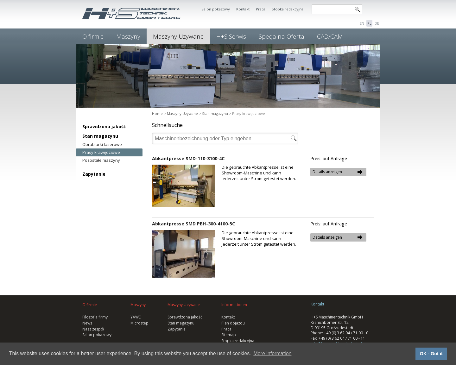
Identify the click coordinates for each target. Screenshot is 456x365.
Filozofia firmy (95, 317)
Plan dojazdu (233, 323)
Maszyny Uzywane (178, 36)
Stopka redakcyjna (287, 9)
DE (377, 23)
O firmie (93, 36)
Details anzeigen (327, 171)
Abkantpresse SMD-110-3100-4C (188, 158)
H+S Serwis (231, 36)
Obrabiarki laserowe (102, 144)
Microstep (139, 323)
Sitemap (228, 334)
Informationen (234, 304)
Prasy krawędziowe (101, 152)
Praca (260, 9)
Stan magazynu (100, 136)
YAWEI (136, 317)
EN (362, 23)
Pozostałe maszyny (101, 160)
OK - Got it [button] (431, 353)
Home (157, 113)
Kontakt (243, 9)
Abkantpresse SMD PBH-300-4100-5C (193, 224)
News (87, 323)
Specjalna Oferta (281, 36)
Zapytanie (93, 174)
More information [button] (272, 353)
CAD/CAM (330, 36)
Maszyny (128, 36)
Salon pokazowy (215, 9)
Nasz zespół (93, 329)
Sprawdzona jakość (104, 126)
